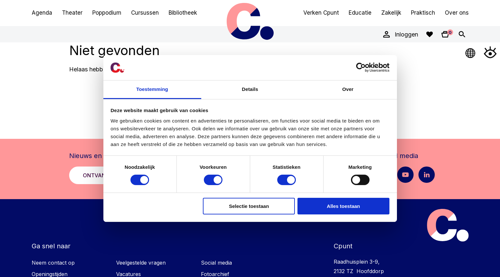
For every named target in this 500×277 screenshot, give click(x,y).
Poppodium (106, 12)
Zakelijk (391, 12)
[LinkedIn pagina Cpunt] (426, 175)
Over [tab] (348, 89)
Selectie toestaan (249, 206)
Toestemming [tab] (152, 89)
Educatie (360, 12)
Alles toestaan (343, 206)
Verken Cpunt (321, 12)
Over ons (457, 12)
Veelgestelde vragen (141, 262)
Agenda (42, 12)
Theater (72, 12)
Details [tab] (250, 89)
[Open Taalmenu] (470, 52)
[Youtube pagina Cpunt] (405, 175)
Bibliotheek (183, 12)
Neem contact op (53, 262)
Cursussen (145, 12)
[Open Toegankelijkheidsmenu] (490, 52)
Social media (216, 262)
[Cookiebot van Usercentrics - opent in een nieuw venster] (360, 67)
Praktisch (423, 12)
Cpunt (250, 21)
